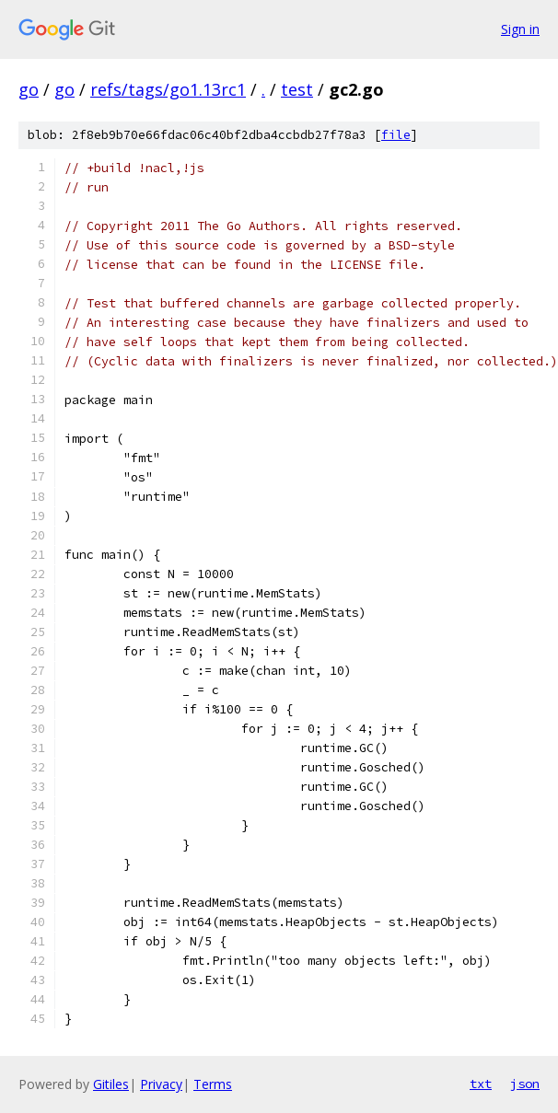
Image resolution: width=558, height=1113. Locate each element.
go (28, 89)
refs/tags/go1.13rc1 (168, 89)
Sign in (520, 29)
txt (481, 1083)
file (396, 135)
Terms (212, 1084)
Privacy (161, 1084)
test (297, 89)
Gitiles (111, 1084)
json (525, 1083)
